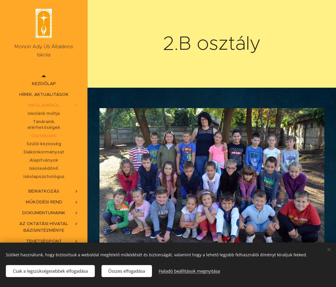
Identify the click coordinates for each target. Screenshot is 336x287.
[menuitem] (44, 83)
